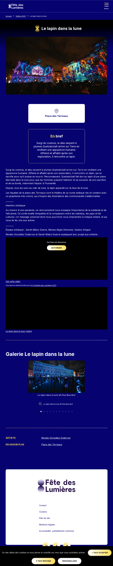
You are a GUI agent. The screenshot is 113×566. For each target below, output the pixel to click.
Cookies (43, 512)
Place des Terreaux (56, 116)
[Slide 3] (47, 411)
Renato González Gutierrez (56, 438)
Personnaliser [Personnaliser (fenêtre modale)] (69, 561)
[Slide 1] (41, 411)
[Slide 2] (44, 411)
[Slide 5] (53, 411)
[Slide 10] (69, 411)
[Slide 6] (56, 411)
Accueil (9, 16)
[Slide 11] (72, 411)
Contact (42, 505)
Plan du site (44, 518)
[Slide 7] (59, 411)
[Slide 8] (62, 411)
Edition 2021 (21, 16)
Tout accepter (100, 553)
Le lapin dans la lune (38, 16)
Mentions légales (47, 524)
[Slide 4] (50, 411)
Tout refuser (43, 561)
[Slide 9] (65, 411)
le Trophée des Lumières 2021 (43, 285)
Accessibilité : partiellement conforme (56, 531)
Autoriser (56, 248)
